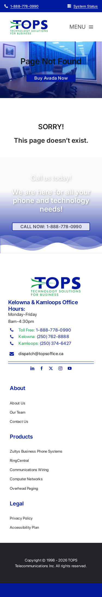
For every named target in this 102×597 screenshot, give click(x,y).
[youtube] (70, 368)
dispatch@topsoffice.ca (40, 353)
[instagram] (60, 368)
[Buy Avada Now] (51, 79)
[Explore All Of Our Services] (51, 228)
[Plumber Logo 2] (28, 21)
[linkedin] (32, 368)
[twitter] (51, 368)
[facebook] (42, 368)
